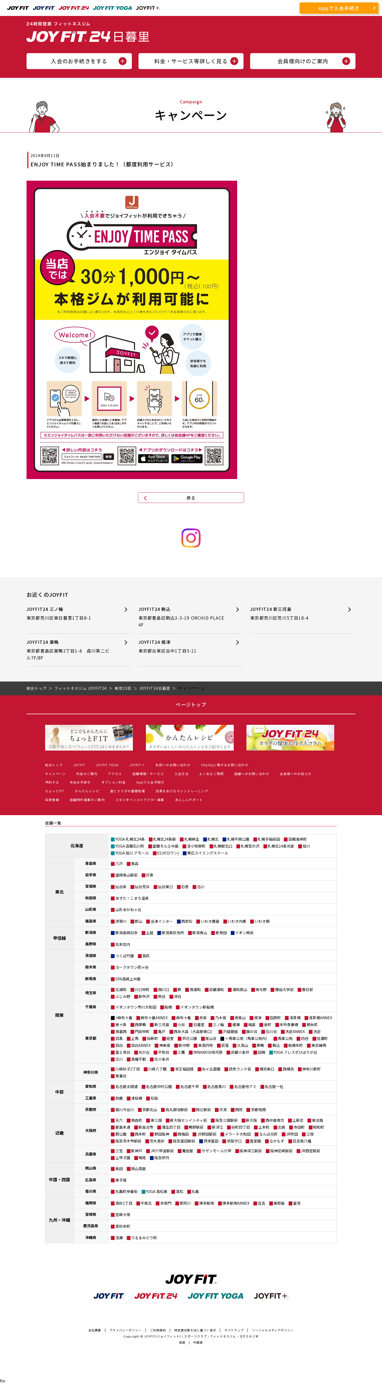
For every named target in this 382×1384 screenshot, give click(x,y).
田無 (261, 1052)
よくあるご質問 (211, 773)
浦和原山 (239, 989)
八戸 (119, 863)
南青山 (240, 1017)
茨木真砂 (157, 1141)
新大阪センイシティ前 (188, 1120)
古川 (201, 886)
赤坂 (203, 1017)
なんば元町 (268, 1134)
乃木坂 (220, 1017)
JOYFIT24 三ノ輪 (70, 613)
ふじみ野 (122, 996)
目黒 (119, 1038)
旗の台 (251, 1031)
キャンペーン (55, 773)
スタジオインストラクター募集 (139, 799)
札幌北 (213, 839)
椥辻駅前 (203, 1109)
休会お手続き (80, 782)
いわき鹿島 (210, 921)
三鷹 (181, 1052)
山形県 (90, 909)
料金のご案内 (86, 773)
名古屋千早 (189, 1086)
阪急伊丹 (161, 1157)
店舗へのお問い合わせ (251, 773)
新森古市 (145, 1127)
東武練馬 (318, 1045)
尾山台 (210, 1038)
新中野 (184, 1045)
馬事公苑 (285, 1038)
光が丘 (144, 1052)
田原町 (275, 1017)
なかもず (277, 1141)
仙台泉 (121, 886)
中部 (59, 1092)
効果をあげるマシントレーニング (182, 791)
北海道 (76, 845)
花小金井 (161, 1059)
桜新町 (152, 1038)
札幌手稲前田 (269, 839)
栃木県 (90, 967)
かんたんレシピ (87, 791)
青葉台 (121, 1075)
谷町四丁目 (240, 1127)
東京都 (90, 1038)
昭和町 (318, 1127)
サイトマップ (234, 1330)
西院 (238, 1109)
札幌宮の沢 (250, 846)
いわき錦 (262, 921)
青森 (134, 863)
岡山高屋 (138, 1168)
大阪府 (90, 1130)
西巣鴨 (140, 1024)
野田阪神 (161, 1134)
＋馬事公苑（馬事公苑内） (247, 1038)
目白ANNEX (141, 1045)
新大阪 (251, 1120)
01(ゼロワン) (168, 853)
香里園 (255, 1141)
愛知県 (90, 1086)
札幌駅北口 (223, 846)
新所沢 (144, 996)
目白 (119, 1045)
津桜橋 (136, 1098)
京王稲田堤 (184, 1069)
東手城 (121, 1180)
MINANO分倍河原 (208, 1052)
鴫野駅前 (196, 1127)
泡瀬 (119, 1237)
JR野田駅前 (206, 1134)
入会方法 (182, 773)
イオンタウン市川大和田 (135, 1007)
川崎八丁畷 (157, 1069)
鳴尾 (142, 1157)
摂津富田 (210, 1141)
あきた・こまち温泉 (132, 898)
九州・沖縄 (59, 1220)
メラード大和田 (238, 1134)
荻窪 (225, 1045)
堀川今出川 (124, 1109)
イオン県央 (244, 932)
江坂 (310, 1134)
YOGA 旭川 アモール (132, 853)
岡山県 (90, 1168)
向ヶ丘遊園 (211, 1069)
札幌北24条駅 (164, 839)
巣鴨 (260, 1045)
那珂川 (185, 1203)
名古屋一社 (274, 1086)
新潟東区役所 (173, 932)
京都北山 (149, 1109)
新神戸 (136, 1150)
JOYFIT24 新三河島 (293, 613)
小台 (181, 1024)
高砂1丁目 (123, 1203)
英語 (182, 1342)
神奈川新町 (311, 1069)
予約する (52, 782)
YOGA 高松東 (156, 1191)
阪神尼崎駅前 (281, 1150)
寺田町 (299, 1127)
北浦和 (121, 989)
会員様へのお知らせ (295, 773)
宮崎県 (90, 1214)
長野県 (90, 943)
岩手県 (90, 874)
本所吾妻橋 (289, 1024)
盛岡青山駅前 (126, 875)
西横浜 (288, 1069)
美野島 (279, 1203)
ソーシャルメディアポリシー (273, 1330)
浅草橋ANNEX (320, 1017)
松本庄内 (122, 944)
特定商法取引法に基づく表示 (195, 1330)
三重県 (90, 1098)
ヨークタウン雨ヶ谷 (132, 967)
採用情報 (52, 799)
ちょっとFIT (54, 791)
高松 (179, 1191)
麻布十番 (183, 1017)
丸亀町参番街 (126, 1191)
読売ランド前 (240, 1069)
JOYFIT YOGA (107, 765)
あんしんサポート (189, 799)
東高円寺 (205, 1045)
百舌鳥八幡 (302, 1141)
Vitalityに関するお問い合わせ (225, 765)
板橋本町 (295, 1045)
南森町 (136, 1120)
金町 (267, 1024)
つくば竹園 (124, 955)
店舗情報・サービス (148, 773)
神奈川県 (90, 1072)
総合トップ (54, 765)
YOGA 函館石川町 (129, 846)
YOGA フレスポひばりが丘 (295, 1052)
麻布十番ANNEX (154, 1017)
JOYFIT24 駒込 (181, 617)
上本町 (264, 1127)
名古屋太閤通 (126, 1086)
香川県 (90, 1191)
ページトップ (191, 704)
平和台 (163, 1052)
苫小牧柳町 (196, 846)
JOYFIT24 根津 (181, 646)
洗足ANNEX (295, 1031)
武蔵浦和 (216, 989)
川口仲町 (142, 989)
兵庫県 (90, 1154)
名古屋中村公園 (159, 1086)
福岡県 (90, 1202)
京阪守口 (234, 1141)
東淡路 (317, 1120)
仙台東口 (165, 886)
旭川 (306, 846)
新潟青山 (199, 932)
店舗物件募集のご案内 (87, 799)
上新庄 (297, 1120)
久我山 (242, 1045)
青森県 (90, 863)
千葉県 (90, 1006)
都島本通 (122, 1127)
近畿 (59, 1132)
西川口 (163, 989)
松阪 (154, 1098)
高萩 (146, 955)
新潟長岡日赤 (126, 932)
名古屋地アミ (245, 1086)
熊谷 (162, 996)
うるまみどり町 (144, 1237)
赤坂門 (165, 1203)
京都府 (90, 1109)
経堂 (170, 1038)
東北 (59, 891)
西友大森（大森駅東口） (194, 1031)
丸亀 (195, 1191)
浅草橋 (295, 1017)
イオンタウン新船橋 (197, 1007)
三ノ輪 (218, 1024)
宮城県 (90, 886)
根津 (258, 1017)
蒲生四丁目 (171, 1127)
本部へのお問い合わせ (172, 765)
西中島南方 (275, 1120)
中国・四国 (59, 1179)
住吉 (261, 1203)
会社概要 (94, 1330)
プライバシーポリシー (125, 1330)
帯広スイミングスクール (207, 853)
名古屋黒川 (216, 1086)
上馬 (134, 1038)
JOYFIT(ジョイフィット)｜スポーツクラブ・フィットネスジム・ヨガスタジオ (201, 1336)
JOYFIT (79, 765)
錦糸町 (312, 1024)
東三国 (156, 1120)
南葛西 (121, 1031)
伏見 (223, 1109)
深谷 (177, 996)
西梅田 (183, 1134)
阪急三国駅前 (226, 1120)
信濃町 (322, 1038)
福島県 (90, 921)
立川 (119, 1059)
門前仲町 (142, 1031)
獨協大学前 (284, 989)
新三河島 (161, 1024)
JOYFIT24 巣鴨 (70, 650)
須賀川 (121, 921)
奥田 (119, 1168)
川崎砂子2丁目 (127, 1069)
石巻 (185, 886)
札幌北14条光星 (281, 846)
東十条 (121, 1024)
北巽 (281, 1127)
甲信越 (59, 938)
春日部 (307, 989)
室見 (297, 1203)
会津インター (162, 921)
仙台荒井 (142, 886)
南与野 (261, 989)
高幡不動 (138, 1059)
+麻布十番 (123, 1017)
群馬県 (90, 978)
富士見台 (122, 1052)
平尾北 (146, 1203)
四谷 (305, 1038)
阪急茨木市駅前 (128, 1141)
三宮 (119, 1150)
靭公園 (121, 1134)
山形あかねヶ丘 (128, 909)
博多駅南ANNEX (235, 1203)
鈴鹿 (119, 1098)
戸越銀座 (230, 1031)
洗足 (317, 1031)
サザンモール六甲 (216, 1150)
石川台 (271, 1031)
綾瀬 (236, 1024)
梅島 (251, 1024)
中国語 (198, 1342)
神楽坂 (164, 1045)
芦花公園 (189, 1038)
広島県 (90, 1179)
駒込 (276, 1045)
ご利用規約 (158, 1330)
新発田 (221, 932)
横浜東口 (266, 1069)
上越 (149, 932)
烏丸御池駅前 (177, 1109)
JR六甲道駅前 (162, 1150)
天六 (119, 1120)
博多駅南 (206, 1203)
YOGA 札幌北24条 (130, 839)
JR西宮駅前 (310, 1150)
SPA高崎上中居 (128, 978)
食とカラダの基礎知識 (127, 791)
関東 (59, 1015)
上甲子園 (122, 1157)
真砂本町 (122, 1226)
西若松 (186, 921)
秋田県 (90, 897)
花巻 (149, 875)
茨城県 (90, 955)
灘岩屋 (187, 1150)
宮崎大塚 (122, 1214)
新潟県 (90, 932)
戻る (191, 497)
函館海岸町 (297, 839)
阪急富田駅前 (184, 1141)
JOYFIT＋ (137, 765)
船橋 (168, 1007)
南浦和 (195, 989)
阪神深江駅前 (251, 1150)
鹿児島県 (90, 1225)
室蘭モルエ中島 (166, 846)
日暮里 (199, 1024)
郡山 (138, 921)
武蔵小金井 (240, 1052)
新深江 (217, 1127)
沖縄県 (90, 1237)
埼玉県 (90, 992)
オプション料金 (113, 782)
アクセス (115, 773)
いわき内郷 (237, 921)
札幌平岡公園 (238, 839)
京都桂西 (258, 1109)
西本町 (140, 1134)
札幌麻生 (191, 839)
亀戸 (162, 1031)
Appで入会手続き (339, 8)
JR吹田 (292, 1134)
